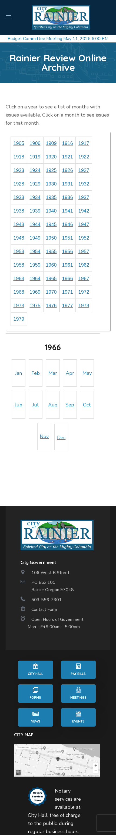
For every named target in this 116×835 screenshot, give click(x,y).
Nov (44, 436)
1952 (83, 238)
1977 (67, 305)
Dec (61, 437)
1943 (18, 224)
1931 (67, 184)
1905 (18, 143)
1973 (18, 305)
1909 (51, 143)
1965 (51, 278)
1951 (67, 238)
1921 (67, 157)
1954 (35, 251)
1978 (83, 305)
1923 (18, 170)
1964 (35, 278)
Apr (70, 373)
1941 (67, 211)
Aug (53, 405)
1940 (51, 211)
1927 (83, 170)
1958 (18, 265)
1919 (35, 157)
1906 (35, 143)
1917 (83, 143)
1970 (51, 292)
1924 (35, 170)
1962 (83, 265)
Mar (52, 373)
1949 (35, 238)
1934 (35, 197)
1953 (18, 251)
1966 (67, 278)
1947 (83, 224)
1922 (83, 157)
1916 (67, 143)
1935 (51, 197)
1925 (51, 170)
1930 (51, 184)
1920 (51, 157)
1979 (18, 319)
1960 (51, 265)
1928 (18, 184)
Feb (35, 373)
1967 (83, 278)
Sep (69, 405)
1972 (83, 292)
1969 (35, 292)
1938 (18, 211)
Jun (18, 405)
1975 (35, 305)
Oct (87, 405)
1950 (51, 238)
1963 (18, 278)
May (87, 373)
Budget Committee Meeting (35, 39)
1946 (67, 224)
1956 (67, 251)
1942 (83, 211)
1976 (51, 305)
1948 (18, 238)
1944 (35, 224)
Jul (35, 405)
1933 (18, 197)
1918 (18, 157)
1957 (83, 251)
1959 (35, 265)
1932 (83, 184)
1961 (67, 265)
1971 (67, 292)
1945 (51, 224)
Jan (18, 373)
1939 (35, 211)
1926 (67, 170)
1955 (51, 251)
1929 (35, 184)
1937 (83, 197)
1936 (67, 197)
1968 (18, 292)
